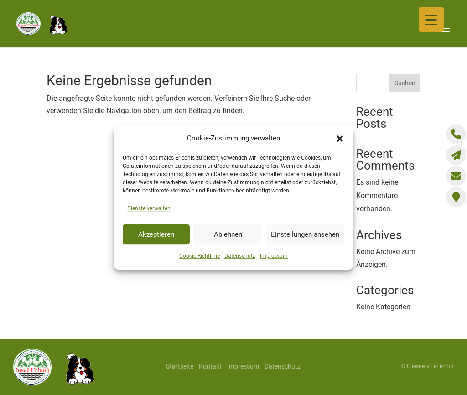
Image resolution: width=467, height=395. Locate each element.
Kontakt (210, 366)
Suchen (404, 83)
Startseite (179, 366)
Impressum (274, 256)
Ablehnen (228, 234)
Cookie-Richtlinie (199, 256)
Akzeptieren (156, 234)
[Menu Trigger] (431, 19)
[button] (339, 138)
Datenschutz (239, 256)
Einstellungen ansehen (305, 234)
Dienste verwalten (149, 208)
